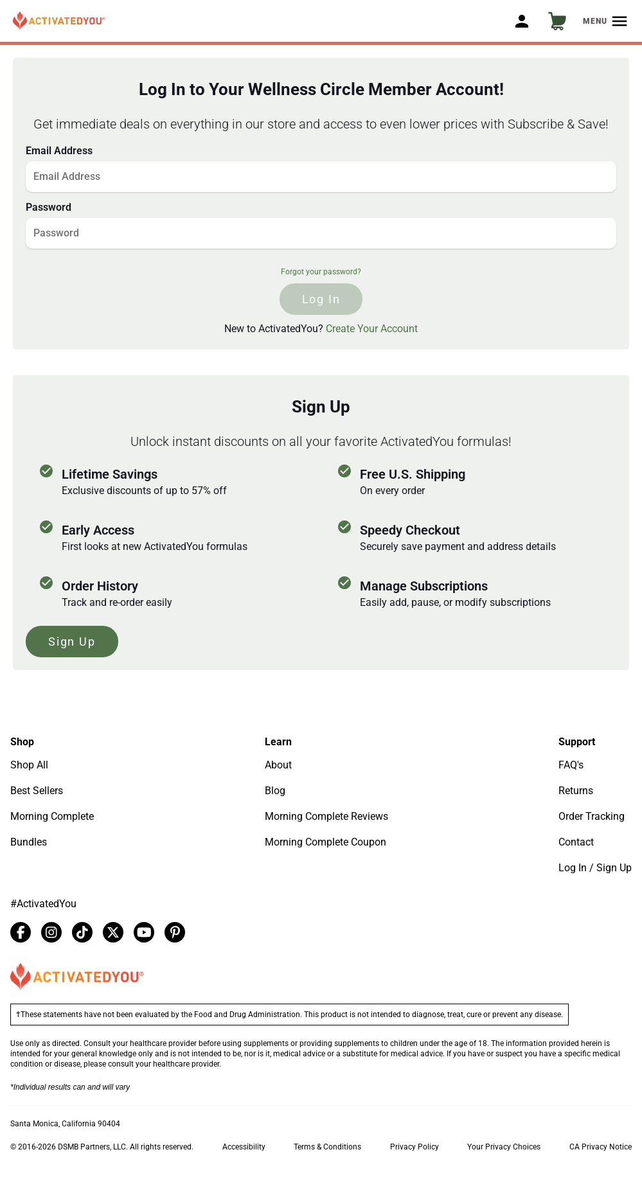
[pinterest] (175, 932)
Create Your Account (372, 329)
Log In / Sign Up (595, 868)
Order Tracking (591, 816)
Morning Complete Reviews (326, 816)
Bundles (28, 842)
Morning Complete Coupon (325, 842)
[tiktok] (82, 932)
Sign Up (72, 641)
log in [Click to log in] (321, 299)
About (278, 765)
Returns (575, 791)
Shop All (29, 765)
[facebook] (20, 932)
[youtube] (144, 932)
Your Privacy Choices (503, 1146)
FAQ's (571, 765)
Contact (576, 842)
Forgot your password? (321, 271)
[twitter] (113, 932)
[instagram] (51, 932)
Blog (275, 791)
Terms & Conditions (327, 1146)
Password (48, 207)
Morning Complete (52, 816)
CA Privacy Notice (600, 1146)
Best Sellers (36, 791)
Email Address (59, 151)
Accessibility (243, 1146)
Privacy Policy (414, 1146)
